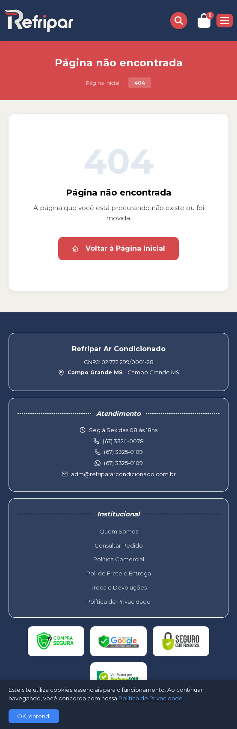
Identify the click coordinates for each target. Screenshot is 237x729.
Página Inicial (102, 83)
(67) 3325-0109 (123, 462)
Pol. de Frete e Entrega (118, 573)
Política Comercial (118, 559)
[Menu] (224, 20)
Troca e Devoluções (119, 587)
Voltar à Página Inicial (118, 248)
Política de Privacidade (118, 601)
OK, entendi (33, 716)
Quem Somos (118, 531)
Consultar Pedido (119, 545)
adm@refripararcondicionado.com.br (123, 474)
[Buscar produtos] (178, 20)
